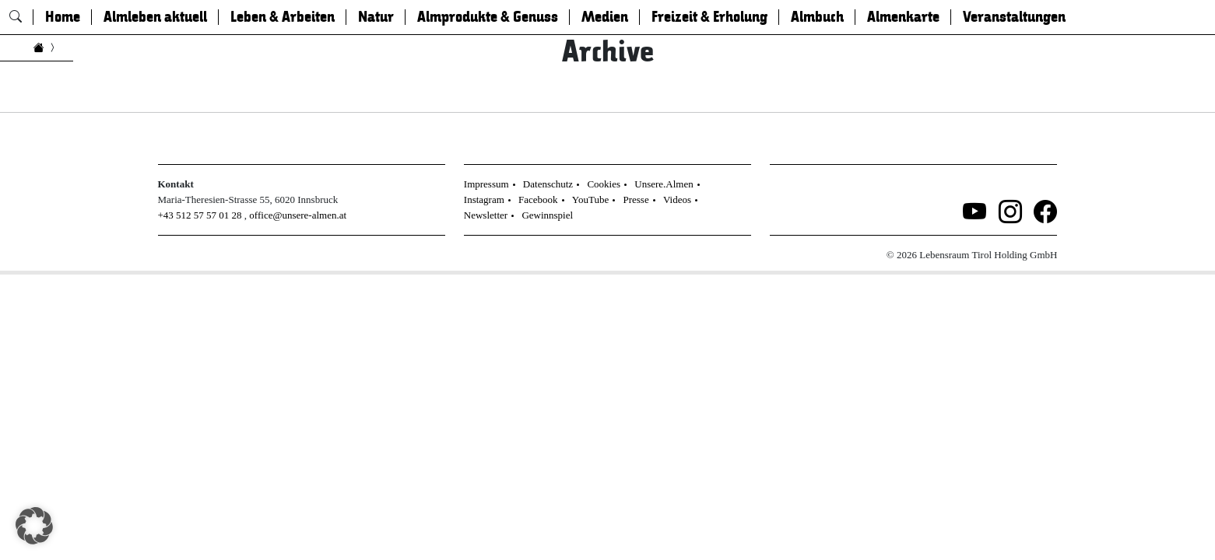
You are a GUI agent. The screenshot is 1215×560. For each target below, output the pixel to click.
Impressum (486, 184)
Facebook (538, 199)
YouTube (590, 199)
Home (62, 17)
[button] (34, 526)
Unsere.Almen (663, 184)
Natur (376, 17)
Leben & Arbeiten (282, 17)
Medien (604, 17)
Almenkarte (903, 17)
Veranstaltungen (1014, 17)
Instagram (484, 199)
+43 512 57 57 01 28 (200, 215)
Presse (635, 199)
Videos (677, 199)
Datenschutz (548, 184)
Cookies (603, 184)
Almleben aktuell (155, 17)
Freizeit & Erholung (709, 17)
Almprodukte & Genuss (487, 17)
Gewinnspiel (547, 215)
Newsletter (485, 215)
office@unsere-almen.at (297, 215)
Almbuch (817, 17)
